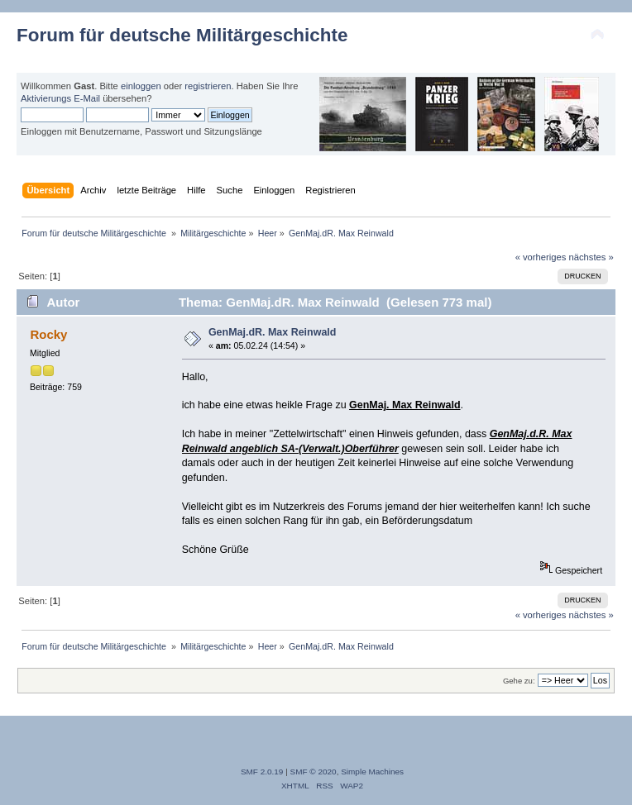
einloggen (141, 86)
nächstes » (591, 257)
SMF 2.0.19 (262, 771)
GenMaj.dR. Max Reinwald (272, 332)
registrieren (207, 86)
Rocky (48, 334)
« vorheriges (541, 257)
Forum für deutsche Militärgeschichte (182, 35)
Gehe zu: (519, 680)
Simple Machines (372, 771)
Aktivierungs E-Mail (60, 98)
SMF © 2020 (313, 771)
